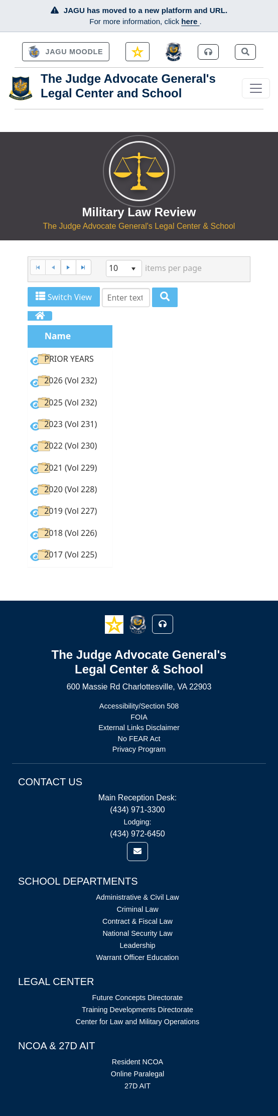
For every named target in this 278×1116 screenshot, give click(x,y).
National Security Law (137, 933)
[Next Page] (68, 267)
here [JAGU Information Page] (190, 21)
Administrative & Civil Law (137, 897)
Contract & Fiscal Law (137, 921)
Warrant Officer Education (137, 957)
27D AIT (137, 1086)
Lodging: (137, 822)
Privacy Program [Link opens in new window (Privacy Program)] (139, 749)
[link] (65, 51)
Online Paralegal (137, 1074)
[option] (70, 360)
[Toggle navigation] (256, 88)
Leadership (137, 945)
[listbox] (124, 268)
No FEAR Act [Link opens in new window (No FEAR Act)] (139, 739)
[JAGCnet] (174, 52)
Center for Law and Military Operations (137, 1022)
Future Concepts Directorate (137, 998)
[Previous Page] (53, 267)
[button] (115, 624)
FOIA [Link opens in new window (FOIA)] (139, 717)
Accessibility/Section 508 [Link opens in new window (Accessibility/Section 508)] (139, 706)
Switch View (63, 297)
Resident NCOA (137, 1062)
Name (58, 336)
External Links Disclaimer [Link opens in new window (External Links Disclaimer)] (139, 728)
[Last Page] (83, 267)
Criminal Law (137, 909)
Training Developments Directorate (137, 1010)
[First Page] (37, 267)
